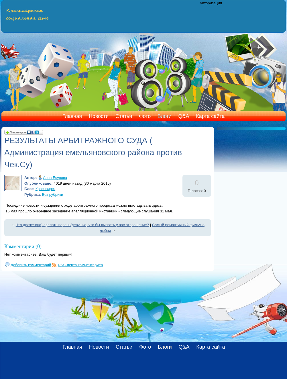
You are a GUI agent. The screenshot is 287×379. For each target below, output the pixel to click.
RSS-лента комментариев (80, 265)
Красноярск (45, 189)
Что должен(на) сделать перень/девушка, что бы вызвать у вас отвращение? (82, 225)
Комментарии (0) (23, 246)
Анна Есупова (55, 177)
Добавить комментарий (31, 265)
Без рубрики (52, 194)
